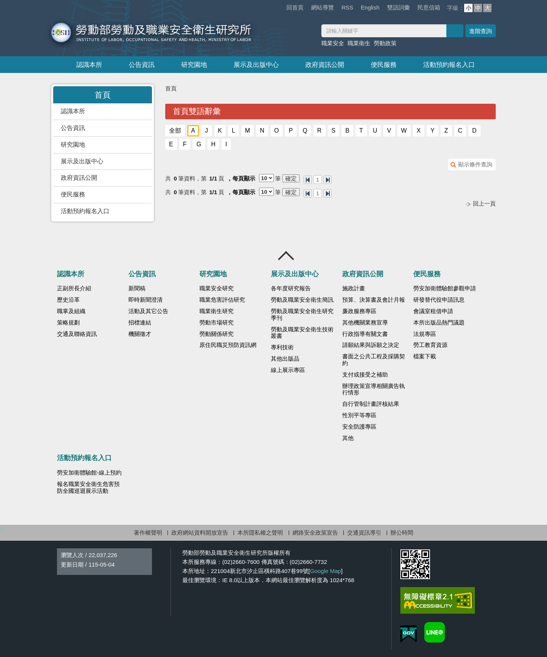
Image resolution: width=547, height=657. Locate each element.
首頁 (171, 88)
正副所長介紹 (74, 288)
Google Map (325, 571)
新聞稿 (136, 288)
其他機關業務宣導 (365, 323)
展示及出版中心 (256, 64)
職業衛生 (359, 43)
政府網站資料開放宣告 (199, 532)
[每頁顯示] (266, 178)
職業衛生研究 (216, 311)
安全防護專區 (359, 427)
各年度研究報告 (291, 288)
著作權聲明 (148, 532)
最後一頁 (327, 180)
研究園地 (194, 64)
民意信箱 (428, 7)
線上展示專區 (288, 370)
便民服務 (384, 64)
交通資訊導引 (364, 532)
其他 (348, 438)
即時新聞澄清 (145, 300)
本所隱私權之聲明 (260, 532)
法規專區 (424, 334)
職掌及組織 (71, 311)
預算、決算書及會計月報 (373, 300)
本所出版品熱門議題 (439, 323)
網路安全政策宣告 (315, 532)
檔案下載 (424, 356)
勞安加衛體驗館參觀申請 (444, 288)
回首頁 (295, 7)
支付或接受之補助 (365, 375)
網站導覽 (322, 7)
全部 (175, 130)
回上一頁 (484, 203)
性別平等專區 (359, 415)
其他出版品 (285, 359)
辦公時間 (401, 532)
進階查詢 (480, 31)
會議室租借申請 (433, 311)
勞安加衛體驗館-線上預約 (89, 473)
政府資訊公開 (324, 64)
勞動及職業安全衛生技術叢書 (302, 332)
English (370, 7)
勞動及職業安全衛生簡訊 (302, 300)
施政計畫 (353, 288)
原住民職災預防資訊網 (227, 345)
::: (285, 4)
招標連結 (139, 323)
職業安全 (332, 43)
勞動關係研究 (216, 334)
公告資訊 (142, 64)
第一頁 (308, 180)
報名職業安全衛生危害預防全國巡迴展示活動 (88, 487)
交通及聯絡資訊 (77, 334)
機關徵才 (139, 334)
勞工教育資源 (430, 345)
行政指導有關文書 (365, 334)
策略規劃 (68, 323)
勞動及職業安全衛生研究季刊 (302, 314)
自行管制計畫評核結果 (370, 404)
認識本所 (89, 64)
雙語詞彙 (398, 7)
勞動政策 (385, 43)
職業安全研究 (216, 288)
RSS (347, 7)
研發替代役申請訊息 (439, 300)
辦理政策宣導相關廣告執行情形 (373, 389)
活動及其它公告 (148, 311)
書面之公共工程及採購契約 (373, 359)
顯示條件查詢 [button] (475, 164)
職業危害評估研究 (222, 300)
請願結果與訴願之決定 (370, 345)
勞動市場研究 (216, 323)
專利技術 (282, 347)
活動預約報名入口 (449, 64)
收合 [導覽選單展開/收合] (286, 255)
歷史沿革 (68, 300)
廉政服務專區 (359, 311)
